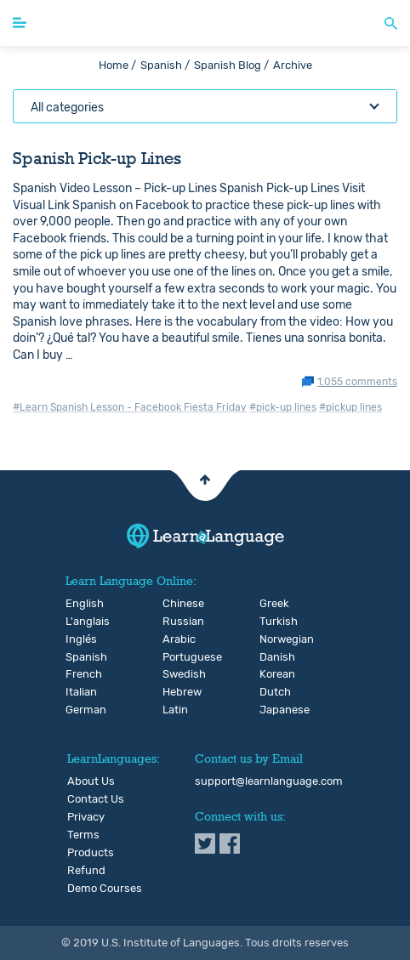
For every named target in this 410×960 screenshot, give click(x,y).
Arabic (176, 639)
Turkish (273, 622)
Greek (273, 604)
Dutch (273, 692)
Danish (273, 657)
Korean (273, 674)
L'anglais (79, 622)
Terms (83, 835)
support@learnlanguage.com (269, 781)
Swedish (176, 674)
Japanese (273, 710)
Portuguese (176, 657)
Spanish (79, 657)
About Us (91, 781)
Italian (79, 692)
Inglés (79, 639)
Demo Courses (104, 889)
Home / (117, 65)
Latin (175, 710)
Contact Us (95, 799)
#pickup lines (350, 407)
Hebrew (176, 692)
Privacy (86, 817)
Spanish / (165, 65)
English (79, 604)
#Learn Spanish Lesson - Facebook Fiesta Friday (130, 407)
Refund (86, 871)
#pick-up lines (282, 407)
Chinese (176, 604)
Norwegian (273, 639)
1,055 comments (357, 382)
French (79, 674)
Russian (176, 622)
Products (90, 853)
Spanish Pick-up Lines (97, 158)
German (79, 710)
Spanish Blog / (231, 65)
